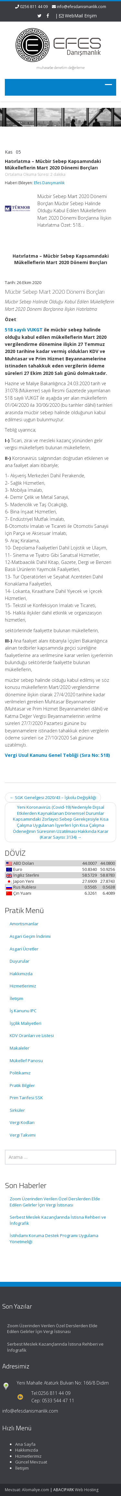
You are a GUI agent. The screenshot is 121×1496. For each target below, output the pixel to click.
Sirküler (17, 1110)
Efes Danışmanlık (49, 183)
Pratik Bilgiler (22, 1085)
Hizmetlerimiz (23, 986)
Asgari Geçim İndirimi (30, 936)
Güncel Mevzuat (28, 1462)
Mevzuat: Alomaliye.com (27, 1489)
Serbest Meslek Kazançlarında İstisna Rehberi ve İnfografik (58, 1220)
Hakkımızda (21, 974)
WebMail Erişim (78, 16)
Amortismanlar (24, 924)
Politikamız (20, 1073)
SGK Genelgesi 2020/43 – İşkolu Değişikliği (53, 797)
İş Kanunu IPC (23, 1011)
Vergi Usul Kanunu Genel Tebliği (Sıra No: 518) (57, 755)
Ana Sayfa (22, 1444)
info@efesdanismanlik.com (81, 6)
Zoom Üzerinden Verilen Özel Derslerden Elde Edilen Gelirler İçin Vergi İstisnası (55, 1202)
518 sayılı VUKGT (24, 330)
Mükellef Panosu (26, 1060)
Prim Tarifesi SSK (26, 1098)
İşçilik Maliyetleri (25, 1023)
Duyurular (19, 961)
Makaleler (19, 1048)
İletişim (16, 998)
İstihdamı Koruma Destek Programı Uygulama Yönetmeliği (54, 1238)
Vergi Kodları (22, 1122)
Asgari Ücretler (24, 949)
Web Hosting (86, 1489)
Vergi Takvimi (22, 1135)
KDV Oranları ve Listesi (32, 1035)
